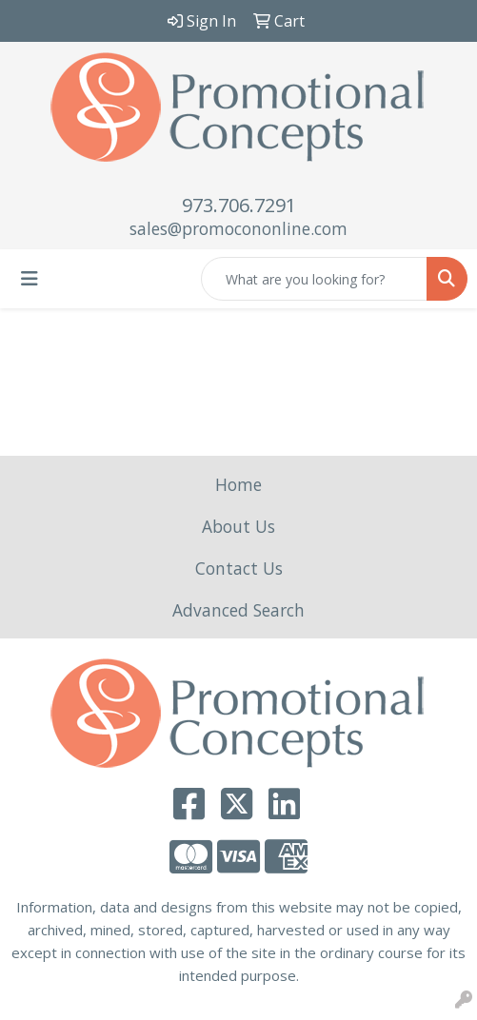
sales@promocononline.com (238, 228)
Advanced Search (238, 609)
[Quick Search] (314, 279)
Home (238, 484)
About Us (238, 526)
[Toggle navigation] (30, 278)
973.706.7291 (239, 205)
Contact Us (239, 568)
